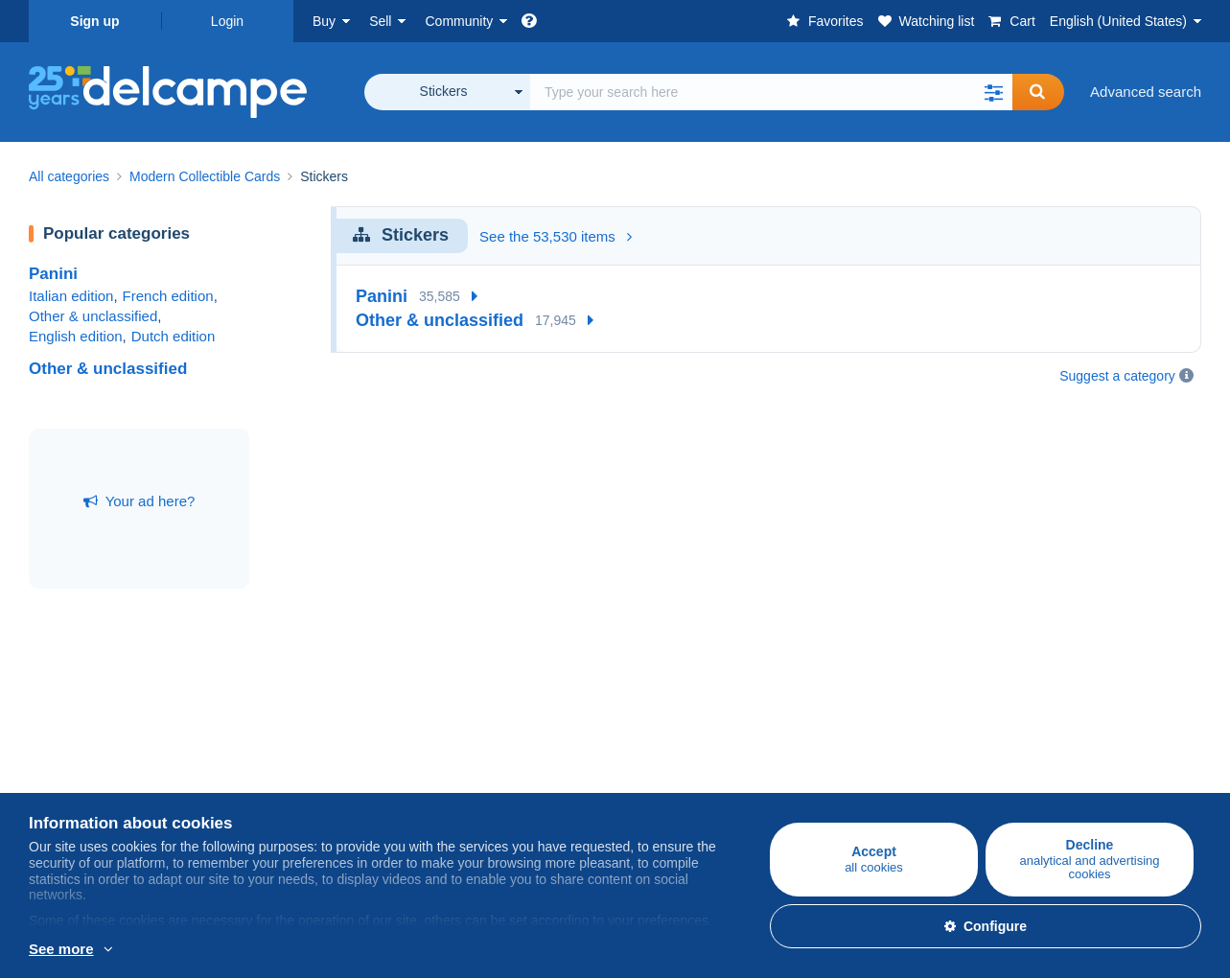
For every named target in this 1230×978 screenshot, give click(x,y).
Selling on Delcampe (290, 721)
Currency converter (1067, 721)
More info (59, 950)
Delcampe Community (491, 721)
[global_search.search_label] (771, 92)
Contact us (844, 798)
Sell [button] (380, 21)
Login (227, 21)
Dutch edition (173, 336)
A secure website (864, 721)
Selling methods (275, 787)
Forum (440, 787)
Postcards (61, 787)
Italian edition (71, 296)
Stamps (53, 764)
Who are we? (657, 721)
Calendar (449, 764)
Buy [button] (324, 21)
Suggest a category (1117, 376)
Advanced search (1145, 91)
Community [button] (459, 21)
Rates (243, 764)
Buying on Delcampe (95, 721)
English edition (76, 336)
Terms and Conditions (684, 787)
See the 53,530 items (555, 236)
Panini (53, 274)
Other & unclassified (93, 316)
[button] (993, 92)
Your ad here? (139, 501)
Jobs (639, 764)
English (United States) (1118, 21)
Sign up (94, 21)
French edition (168, 296)
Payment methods (868, 764)
